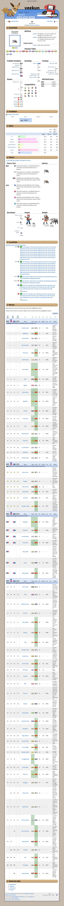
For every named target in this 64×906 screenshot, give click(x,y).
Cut (25, 857)
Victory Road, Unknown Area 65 (38, 257)
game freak (8, 895)
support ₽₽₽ (17, 899)
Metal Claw (25, 392)
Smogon (12, 889)
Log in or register (32, 1)
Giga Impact (25, 735)
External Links (14, 881)
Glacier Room (33, 276)
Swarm (35, 34)
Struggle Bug (25, 759)
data (13, 899)
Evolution (13, 111)
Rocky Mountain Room (50, 276)
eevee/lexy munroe (13, 893)
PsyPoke (12, 886)
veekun (32, 8)
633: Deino (52, 21)
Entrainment (25, 433)
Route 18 (24, 285)
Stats (11, 126)
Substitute (25, 807)
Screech (25, 498)
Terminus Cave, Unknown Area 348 (43, 289)
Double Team (25, 650)
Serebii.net (13, 888)
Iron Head (25, 418)
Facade (25, 676)
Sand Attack (25, 359)
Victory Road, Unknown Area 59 (38, 252)
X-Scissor (25, 440)
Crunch (25, 411)
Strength (25, 865)
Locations (37, 25)
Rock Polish (25, 741)
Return (25, 632)
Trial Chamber (26, 247)
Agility (25, 385)
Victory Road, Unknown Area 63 (38, 256)
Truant (35, 45)
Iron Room (41, 276)
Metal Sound (25, 328)
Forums (19, 17)
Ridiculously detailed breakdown (17, 245)
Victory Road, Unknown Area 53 (39, 247)
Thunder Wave (25, 752)
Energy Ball (25, 713)
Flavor (31, 25)
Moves (11, 305)
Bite (25, 379)
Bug (45, 34)
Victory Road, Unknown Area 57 (38, 250)
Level (50, 129)
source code (8, 899)
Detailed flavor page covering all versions (19, 160)
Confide (25, 850)
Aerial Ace (25, 670)
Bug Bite (25, 401)
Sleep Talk (25, 551)
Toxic (25, 594)
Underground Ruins (35, 278)
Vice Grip (25, 353)
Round (25, 704)
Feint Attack (25, 487)
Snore (25, 563)
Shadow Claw (25, 721)
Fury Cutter (25, 369)
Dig (25, 426)
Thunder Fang (25, 506)
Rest (25, 683)
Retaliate (25, 728)
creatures (13, 895)
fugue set (31, 896)
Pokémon (26, 12)
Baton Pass (25, 472)
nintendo (32, 893)
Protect (25, 613)
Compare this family (13, 114)
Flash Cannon (25, 820)
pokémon (27, 893)
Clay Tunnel (25, 276)
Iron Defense (25, 338)
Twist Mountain (24, 278)
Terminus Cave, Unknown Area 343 (37, 285)
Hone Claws (25, 587)
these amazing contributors (18, 896)
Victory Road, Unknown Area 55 (38, 249)
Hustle (35, 37)
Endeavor (25, 530)
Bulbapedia (13, 884)
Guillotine (25, 333)
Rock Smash (25, 841)
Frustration (25, 622)
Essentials (13, 28)
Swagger (25, 782)
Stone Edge (25, 747)
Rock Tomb (25, 663)
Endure (25, 481)
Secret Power (25, 831)
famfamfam (15, 898)
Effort (50, 131)
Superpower (25, 573)
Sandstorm (25, 656)
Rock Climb (25, 491)
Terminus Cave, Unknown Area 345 (40, 287)
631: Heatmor (12, 21)
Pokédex (20, 12)
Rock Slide (25, 767)
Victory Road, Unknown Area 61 (38, 254)
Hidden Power (25, 604)
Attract (25, 693)
